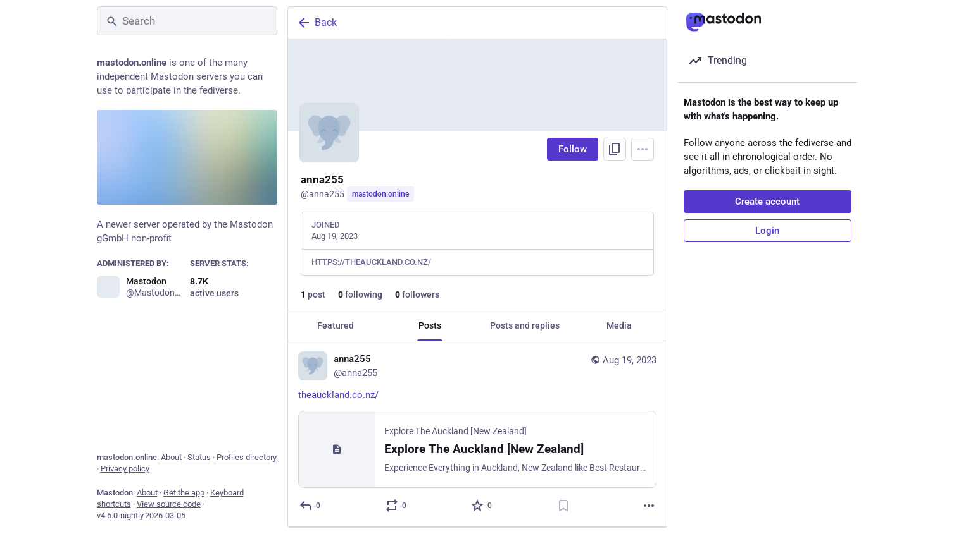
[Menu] (642, 149)
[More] (648, 505)
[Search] (187, 20)
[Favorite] (482, 505)
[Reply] (310, 505)
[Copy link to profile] (614, 149)
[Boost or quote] (396, 505)
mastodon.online (380, 194)
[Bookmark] (562, 505)
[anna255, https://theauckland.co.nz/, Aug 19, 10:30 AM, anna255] (477, 434)
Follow (572, 149)
